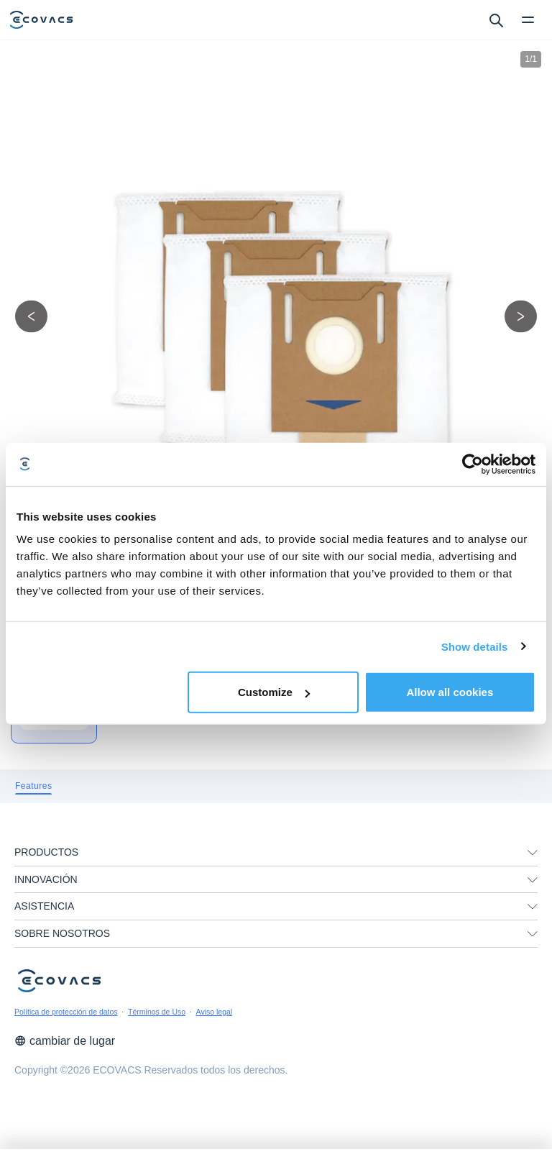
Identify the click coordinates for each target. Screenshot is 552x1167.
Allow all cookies (449, 692)
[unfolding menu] (532, 852)
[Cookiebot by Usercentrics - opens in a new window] (472, 464)
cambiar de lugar (64, 1041)
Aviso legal (214, 1011)
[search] (495, 19)
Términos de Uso (156, 1011)
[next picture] (520, 316)
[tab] (33, 786)
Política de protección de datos (66, 1011)
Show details (474, 646)
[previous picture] (31, 316)
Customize (274, 692)
